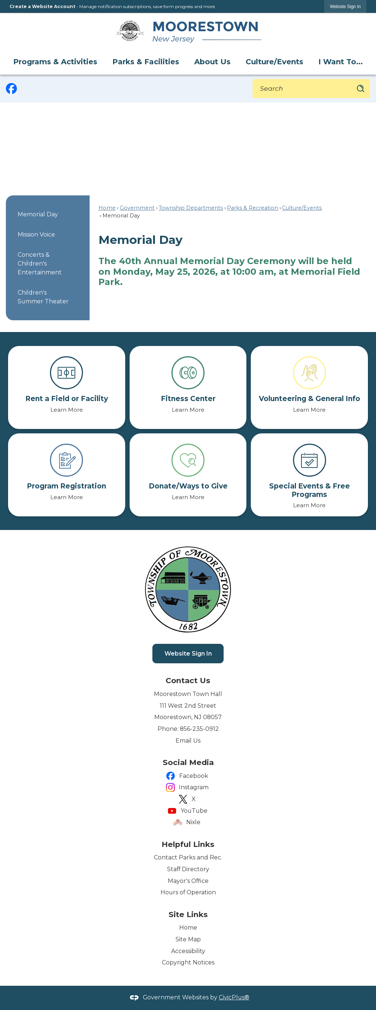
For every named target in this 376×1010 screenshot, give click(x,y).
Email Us (188, 740)
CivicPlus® (234, 997)
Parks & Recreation (252, 208)
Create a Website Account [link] (42, 6)
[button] (360, 88)
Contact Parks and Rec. (188, 857)
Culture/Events (302, 208)
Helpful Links (188, 844)
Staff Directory (188, 869)
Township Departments (191, 208)
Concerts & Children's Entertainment (40, 263)
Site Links (188, 914)
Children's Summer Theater (43, 297)
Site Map (188, 939)
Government (137, 208)
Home (107, 208)
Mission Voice (36, 234)
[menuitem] (56, 62)
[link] (345, 6)
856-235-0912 (199, 728)
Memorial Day (38, 214)
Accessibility (188, 951)
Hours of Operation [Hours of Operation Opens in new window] (188, 892)
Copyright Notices (188, 962)
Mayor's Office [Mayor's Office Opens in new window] (188, 880)
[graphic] (11, 88)
